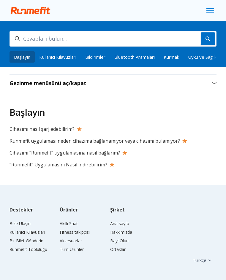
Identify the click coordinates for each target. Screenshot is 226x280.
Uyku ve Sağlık (202, 57)
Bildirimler (95, 57)
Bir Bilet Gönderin (26, 241)
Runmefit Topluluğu (28, 249)
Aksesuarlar (71, 241)
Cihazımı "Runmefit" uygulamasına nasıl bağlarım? (65, 152)
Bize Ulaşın (20, 223)
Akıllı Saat (69, 223)
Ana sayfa (119, 223)
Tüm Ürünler (72, 249)
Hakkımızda (121, 232)
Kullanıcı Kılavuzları (57, 57)
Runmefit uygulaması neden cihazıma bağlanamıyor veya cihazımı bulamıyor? (95, 141)
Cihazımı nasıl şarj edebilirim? (42, 129)
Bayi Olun (119, 241)
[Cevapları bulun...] (113, 39)
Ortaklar (118, 249)
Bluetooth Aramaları (134, 57)
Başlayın (22, 57)
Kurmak (171, 57)
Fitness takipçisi (75, 232)
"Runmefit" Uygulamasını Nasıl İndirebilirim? (58, 164)
